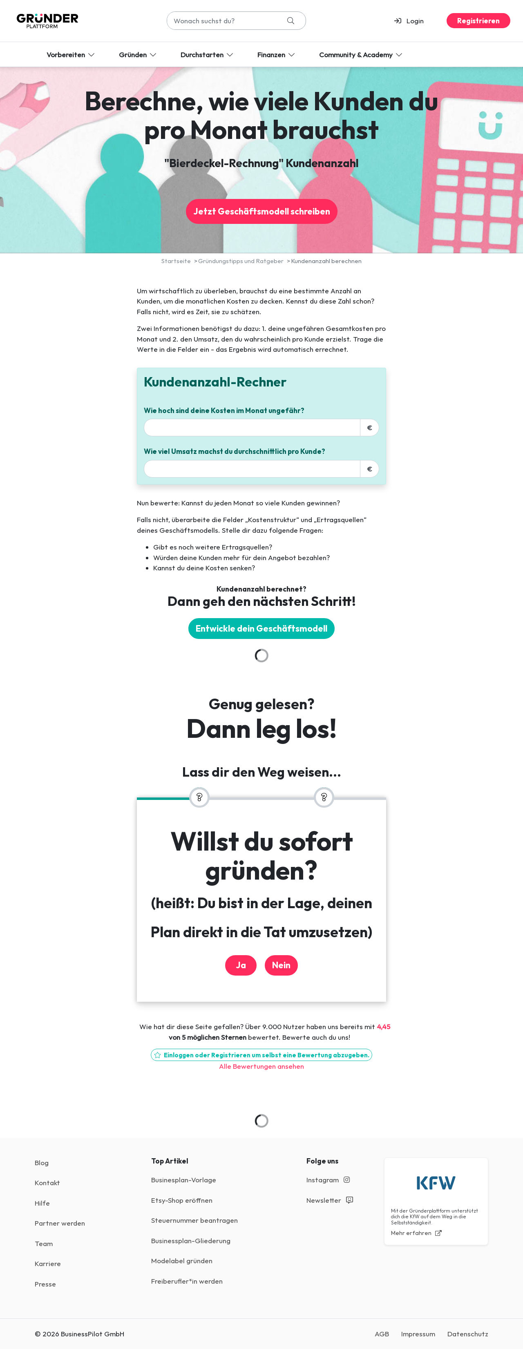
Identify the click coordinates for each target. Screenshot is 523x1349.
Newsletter (329, 1200)
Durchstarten (208, 54)
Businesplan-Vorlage (183, 1179)
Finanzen (276, 54)
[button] (412, 21)
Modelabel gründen (181, 1260)
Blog (42, 1162)
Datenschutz (467, 1333)
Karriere (48, 1263)
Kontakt (47, 1182)
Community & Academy (361, 54)
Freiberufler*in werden (187, 1281)
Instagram (328, 1179)
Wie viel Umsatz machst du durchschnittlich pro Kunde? (234, 451)
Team (44, 1243)
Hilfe (42, 1203)
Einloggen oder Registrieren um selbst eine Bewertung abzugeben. (261, 1055)
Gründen (138, 54)
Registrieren (478, 20)
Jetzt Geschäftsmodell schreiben (261, 211)
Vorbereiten (71, 54)
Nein (281, 965)
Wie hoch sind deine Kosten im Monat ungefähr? (224, 410)
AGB (382, 1333)
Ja (240, 965)
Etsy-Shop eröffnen (181, 1200)
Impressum (418, 1333)
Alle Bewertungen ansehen (261, 1066)
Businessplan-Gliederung (190, 1240)
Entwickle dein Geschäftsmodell (261, 628)
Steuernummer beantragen (194, 1220)
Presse (45, 1284)
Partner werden (60, 1223)
